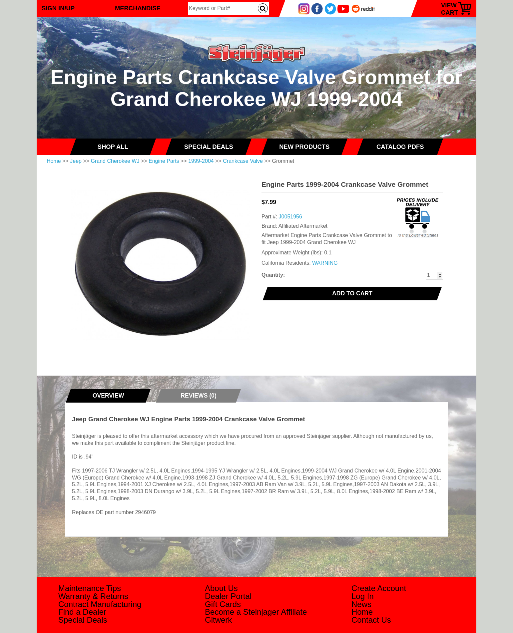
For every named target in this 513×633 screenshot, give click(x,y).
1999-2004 (201, 161)
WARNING (325, 263)
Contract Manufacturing (99, 604)
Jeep (76, 161)
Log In (362, 596)
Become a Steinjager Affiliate (256, 611)
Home (54, 161)
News (361, 604)
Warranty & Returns (93, 596)
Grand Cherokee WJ (115, 161)
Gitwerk (218, 619)
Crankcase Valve (243, 161)
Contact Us (371, 619)
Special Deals (82, 619)
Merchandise (138, 8)
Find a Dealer (82, 611)
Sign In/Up (58, 8)
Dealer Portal (228, 596)
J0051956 (290, 216)
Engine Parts (164, 161)
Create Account (378, 588)
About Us (221, 588)
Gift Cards (223, 604)
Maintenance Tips (89, 588)
